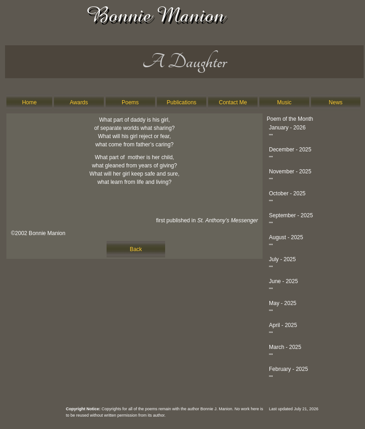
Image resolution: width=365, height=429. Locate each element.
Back (136, 249)
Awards (79, 102)
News (336, 102)
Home (29, 102)
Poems (130, 102)
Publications (182, 102)
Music (284, 102)
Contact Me (233, 102)
